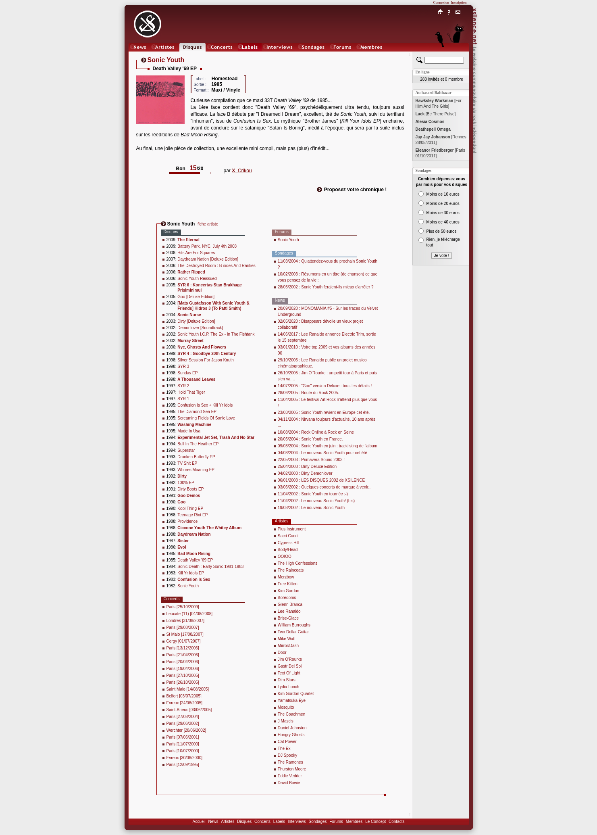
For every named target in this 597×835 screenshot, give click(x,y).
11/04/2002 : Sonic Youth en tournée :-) (313, 494)
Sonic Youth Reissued (196, 278)
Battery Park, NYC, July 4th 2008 (207, 246)
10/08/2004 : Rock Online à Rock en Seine (316, 432)
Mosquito (286, 707)
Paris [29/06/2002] (182, 723)
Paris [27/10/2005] (182, 675)
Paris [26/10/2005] (182, 682)
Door (282, 652)
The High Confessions (297, 563)
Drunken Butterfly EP (196, 457)
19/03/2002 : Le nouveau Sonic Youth (311, 507)
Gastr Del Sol (290, 666)
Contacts (396, 821)
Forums (336, 821)
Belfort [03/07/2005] (184, 696)
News (213, 821)
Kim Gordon (288, 591)
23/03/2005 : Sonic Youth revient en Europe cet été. (324, 412)
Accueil (199, 821)
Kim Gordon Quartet (296, 693)
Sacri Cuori (287, 536)
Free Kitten (287, 584)
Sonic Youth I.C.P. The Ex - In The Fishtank (215, 334)
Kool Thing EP (190, 508)
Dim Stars (286, 680)
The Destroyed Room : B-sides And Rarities (216, 265)
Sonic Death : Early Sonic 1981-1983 (210, 566)
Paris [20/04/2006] (182, 662)
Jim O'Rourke (290, 659)
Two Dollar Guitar (293, 632)
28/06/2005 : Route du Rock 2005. (308, 392)
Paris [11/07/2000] (182, 744)
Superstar (186, 450)
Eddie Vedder (290, 776)
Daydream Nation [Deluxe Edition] (207, 259)
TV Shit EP (187, 463)
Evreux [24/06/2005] (184, 703)
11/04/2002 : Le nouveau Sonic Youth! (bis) (316, 501)
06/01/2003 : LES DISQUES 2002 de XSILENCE (321, 480)
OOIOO (284, 556)
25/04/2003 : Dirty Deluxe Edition (307, 466)
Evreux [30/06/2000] (184, 758)
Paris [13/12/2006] (182, 648)
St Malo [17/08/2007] (185, 634)
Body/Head (287, 549)
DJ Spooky (287, 755)
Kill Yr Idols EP (190, 573)
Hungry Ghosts (291, 735)
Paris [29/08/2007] (182, 627)
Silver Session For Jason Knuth (205, 360)
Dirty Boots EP (190, 489)
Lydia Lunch (289, 687)
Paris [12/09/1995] (182, 764)
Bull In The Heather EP (197, 444)
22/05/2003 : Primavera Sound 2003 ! (311, 459)
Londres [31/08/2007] (185, 620)
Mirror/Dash (288, 645)
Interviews (297, 821)
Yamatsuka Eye (292, 700)
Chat (457, 55)
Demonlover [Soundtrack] (200, 328)
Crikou (242, 170)
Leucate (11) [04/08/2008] (189, 614)
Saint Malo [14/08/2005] (187, 689)
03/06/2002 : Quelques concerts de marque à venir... (325, 487)
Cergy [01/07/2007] (183, 641)
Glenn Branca (290, 604)
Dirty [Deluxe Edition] (196, 321)
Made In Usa (188, 431)
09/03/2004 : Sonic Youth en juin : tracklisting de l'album (327, 446)
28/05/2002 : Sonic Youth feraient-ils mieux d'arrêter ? (326, 287)
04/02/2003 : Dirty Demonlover (305, 473)
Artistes (227, 821)
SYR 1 (183, 399)
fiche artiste (208, 224)
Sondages (318, 821)
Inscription (459, 2)
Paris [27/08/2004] (182, 716)
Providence (187, 521)
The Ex (284, 748)
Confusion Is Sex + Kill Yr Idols (205, 405)
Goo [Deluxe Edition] (195, 296)
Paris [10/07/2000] (182, 751)
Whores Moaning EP (195, 470)
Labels (279, 821)
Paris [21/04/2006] (182, 655)
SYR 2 (183, 386)
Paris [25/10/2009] (182, 607)
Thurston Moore (292, 769)
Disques (244, 821)
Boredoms (287, 597)
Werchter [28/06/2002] (186, 730)
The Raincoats (291, 570)
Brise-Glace (288, 618)
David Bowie (289, 783)
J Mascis (285, 721)
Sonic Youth (188, 586)
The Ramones (290, 762)
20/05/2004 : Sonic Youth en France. (310, 439)
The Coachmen (291, 714)
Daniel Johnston (292, 728)
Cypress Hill (288, 543)
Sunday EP (187, 373)
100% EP (185, 482)
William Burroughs (294, 625)
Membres (354, 821)
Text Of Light (289, 673)
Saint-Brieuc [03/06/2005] (189, 710)
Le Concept (375, 821)
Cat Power (287, 741)
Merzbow (286, 577)
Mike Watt (286, 639)
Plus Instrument (292, 529)
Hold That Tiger (191, 392)
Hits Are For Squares (196, 252)
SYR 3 (183, 366)
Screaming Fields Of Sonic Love (206, 418)
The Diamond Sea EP (196, 411)
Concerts (262, 821)
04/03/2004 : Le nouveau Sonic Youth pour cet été (322, 453)
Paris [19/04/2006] (182, 668)
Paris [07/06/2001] (182, 737)
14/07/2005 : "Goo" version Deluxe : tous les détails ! (325, 386)
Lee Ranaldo (289, 611)
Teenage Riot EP (192, 515)
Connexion (441, 2)
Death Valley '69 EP (195, 560)
